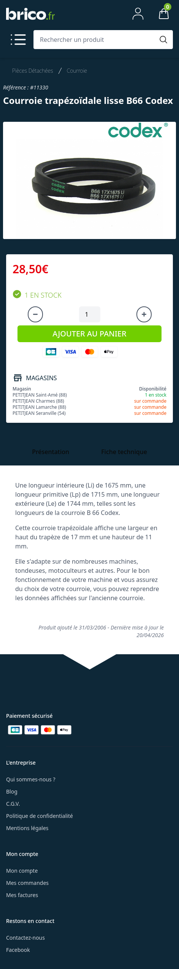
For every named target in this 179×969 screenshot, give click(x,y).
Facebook (18, 949)
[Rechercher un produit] (95, 39)
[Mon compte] (138, 13)
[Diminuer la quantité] (35, 314)
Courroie (77, 70)
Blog (11, 791)
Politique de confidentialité (39, 815)
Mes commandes (27, 882)
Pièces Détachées (32, 70)
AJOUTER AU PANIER (89, 333)
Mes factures (22, 895)
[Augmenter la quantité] (144, 314)
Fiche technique (124, 452)
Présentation (50, 452)
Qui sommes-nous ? (30, 779)
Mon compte (22, 870)
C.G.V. (13, 803)
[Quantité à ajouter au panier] (89, 314)
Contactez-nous (25, 937)
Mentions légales (27, 828)
